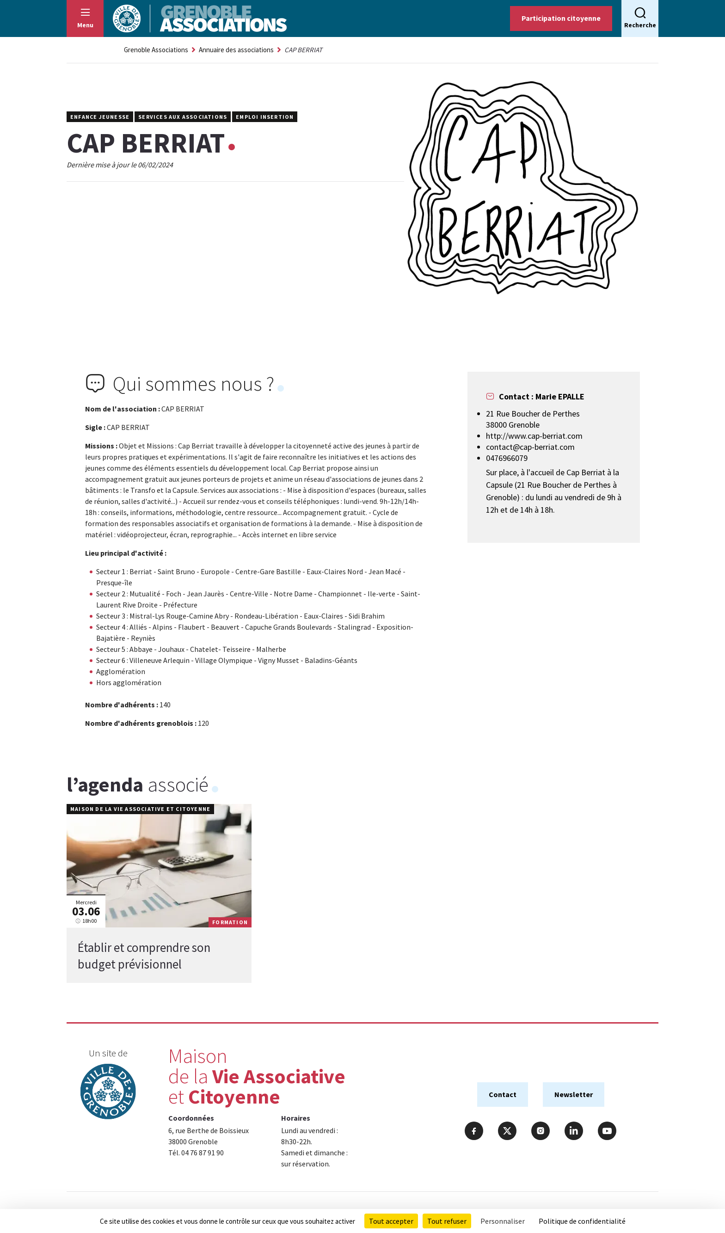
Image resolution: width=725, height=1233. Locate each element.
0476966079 (507, 458)
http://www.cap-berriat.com (534, 435)
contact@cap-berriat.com (530, 447)
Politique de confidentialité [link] (582, 1221)
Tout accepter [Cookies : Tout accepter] (391, 1221)
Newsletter (573, 1094)
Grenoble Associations (156, 49)
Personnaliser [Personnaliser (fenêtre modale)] (502, 1221)
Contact (502, 1094)
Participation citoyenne (561, 18)
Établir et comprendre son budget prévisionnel (144, 955)
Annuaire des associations (236, 49)
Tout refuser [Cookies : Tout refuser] (447, 1221)
